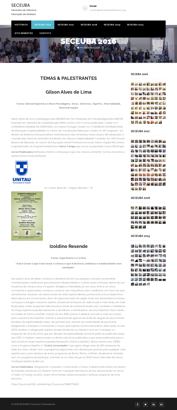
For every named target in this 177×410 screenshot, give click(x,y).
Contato (45, 33)
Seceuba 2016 (42, 24)
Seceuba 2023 (135, 24)
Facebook (151, 9)
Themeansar (48, 404)
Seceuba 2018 (89, 24)
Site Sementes (24, 33)
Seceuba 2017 (66, 24)
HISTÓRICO (21, 24)
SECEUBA (23, 9)
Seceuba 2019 (112, 24)
